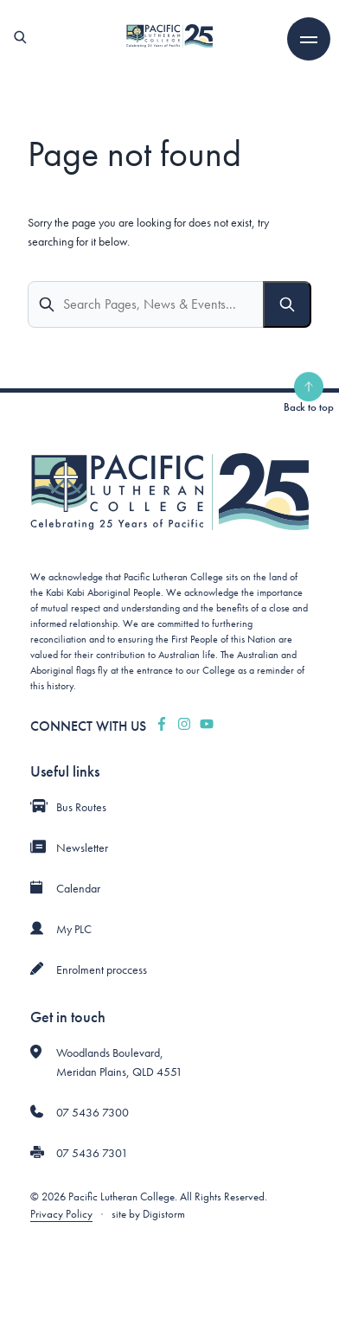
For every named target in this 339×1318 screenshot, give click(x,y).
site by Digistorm (148, 1213)
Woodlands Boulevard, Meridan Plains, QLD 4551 (119, 1062)
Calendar (78, 888)
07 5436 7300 (92, 1112)
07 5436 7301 (92, 1153)
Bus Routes (81, 807)
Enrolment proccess (101, 969)
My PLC (74, 929)
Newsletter (82, 847)
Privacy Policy (61, 1213)
